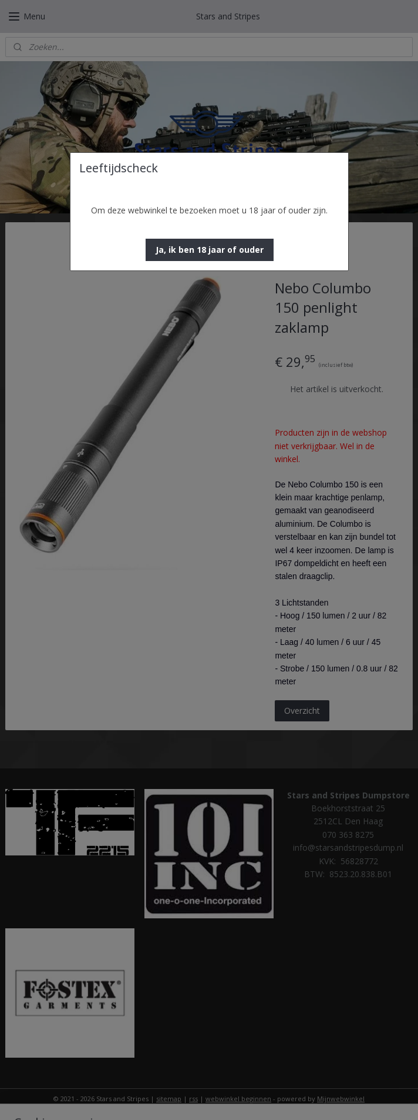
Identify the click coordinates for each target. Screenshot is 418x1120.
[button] (210, 250)
